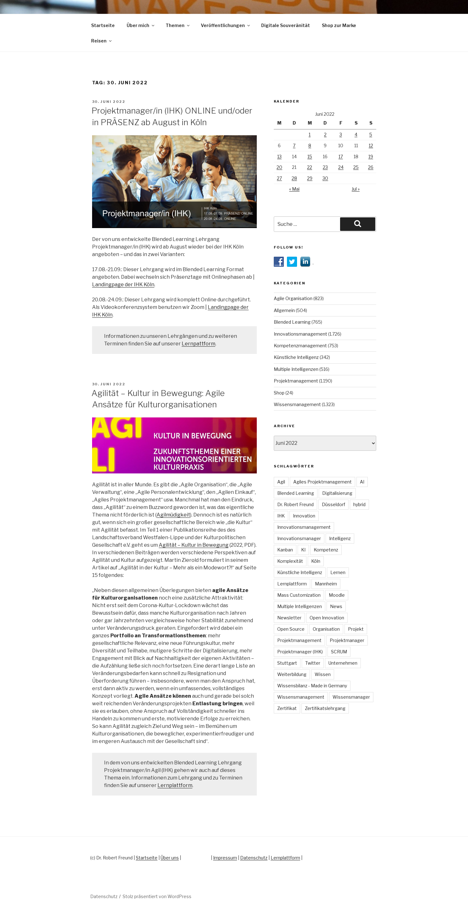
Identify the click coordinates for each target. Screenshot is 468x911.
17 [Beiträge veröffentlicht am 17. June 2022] (341, 156)
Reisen (102, 40)
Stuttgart (287, 663)
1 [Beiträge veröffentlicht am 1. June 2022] (310, 134)
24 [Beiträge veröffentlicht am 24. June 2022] (341, 167)
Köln (315, 561)
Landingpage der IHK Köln (123, 285)
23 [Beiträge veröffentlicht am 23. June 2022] (325, 167)
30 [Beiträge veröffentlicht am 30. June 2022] (325, 178)
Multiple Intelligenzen (296, 369)
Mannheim (326, 583)
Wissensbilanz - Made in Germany (312, 685)
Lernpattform (198, 344)
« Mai (294, 189)
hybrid (359, 504)
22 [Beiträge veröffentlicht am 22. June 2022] (309, 167)
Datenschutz (253, 857)
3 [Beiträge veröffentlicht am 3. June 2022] (340, 134)
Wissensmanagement (297, 404)
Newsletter (289, 617)
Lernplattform (174, 785)
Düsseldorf (333, 504)
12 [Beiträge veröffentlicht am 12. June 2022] (371, 145)
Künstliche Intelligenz (296, 357)
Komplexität (290, 561)
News (336, 606)
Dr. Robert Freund (295, 504)
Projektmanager (347, 640)
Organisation (326, 629)
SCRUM (339, 651)
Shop (279, 392)
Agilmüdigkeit (173, 515)
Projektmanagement (296, 380)
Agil (281, 481)
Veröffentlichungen (226, 25)
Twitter (312, 663)
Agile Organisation (293, 298)
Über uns (170, 857)
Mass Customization (299, 595)
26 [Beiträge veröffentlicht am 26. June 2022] (370, 167)
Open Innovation (327, 617)
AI (362, 481)
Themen (178, 25)
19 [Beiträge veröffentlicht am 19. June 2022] (370, 156)
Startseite (103, 25)
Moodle (337, 595)
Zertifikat (287, 708)
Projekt (356, 629)
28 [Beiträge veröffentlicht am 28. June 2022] (294, 178)
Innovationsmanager (299, 538)
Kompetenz (326, 549)
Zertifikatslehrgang (325, 708)
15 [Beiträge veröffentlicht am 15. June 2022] (309, 156)
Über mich (141, 25)
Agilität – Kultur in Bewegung (193, 545)
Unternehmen (342, 663)
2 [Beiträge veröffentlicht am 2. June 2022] (325, 134)
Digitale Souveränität (285, 25)
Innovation (304, 515)
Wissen (323, 674)
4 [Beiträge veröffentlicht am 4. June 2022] (356, 134)
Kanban (285, 549)
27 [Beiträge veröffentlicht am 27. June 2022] (279, 178)
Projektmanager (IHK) (300, 651)
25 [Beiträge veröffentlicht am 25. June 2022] (356, 167)
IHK (281, 515)
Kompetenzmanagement (300, 345)
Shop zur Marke (339, 25)
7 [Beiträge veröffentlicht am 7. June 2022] (294, 145)
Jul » (356, 189)
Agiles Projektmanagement (322, 481)
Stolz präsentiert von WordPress (157, 896)
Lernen (337, 572)
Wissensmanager (351, 697)
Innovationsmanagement (300, 334)
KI (303, 549)
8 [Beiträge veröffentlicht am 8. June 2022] (309, 145)
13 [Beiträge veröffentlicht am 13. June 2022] (279, 156)
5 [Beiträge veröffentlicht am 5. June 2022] (370, 134)
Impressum (225, 857)
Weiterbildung (291, 674)
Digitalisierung (337, 493)
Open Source (291, 629)
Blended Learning (292, 322)
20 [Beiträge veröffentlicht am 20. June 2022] (279, 167)
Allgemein (284, 310)
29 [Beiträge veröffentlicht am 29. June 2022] (309, 178)
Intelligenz (340, 538)
